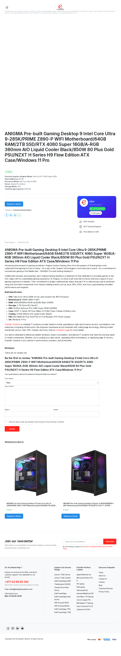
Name (7, 410)
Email (56, 410)
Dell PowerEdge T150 (62, 609)
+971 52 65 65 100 (98, 209)
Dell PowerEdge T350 (62, 612)
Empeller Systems (12, 324)
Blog (100, 585)
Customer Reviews (106, 588)
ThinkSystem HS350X (62, 584)
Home (101, 572)
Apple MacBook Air (84, 575)
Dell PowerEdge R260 (62, 581)
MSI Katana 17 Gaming (85, 603)
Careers (102, 582)
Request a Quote (14, 204)
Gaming (16, 210)
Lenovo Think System (62, 578)
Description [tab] (10, 242)
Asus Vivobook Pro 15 (85, 606)
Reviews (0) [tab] (23, 242)
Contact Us (103, 579)
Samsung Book (82, 590)
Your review (9, 386)
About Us (102, 576)
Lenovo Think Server (62, 575)
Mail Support (97, 213)
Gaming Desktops (25, 210)
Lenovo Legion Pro (84, 600)
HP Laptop (80, 584)
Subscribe (110, 541)
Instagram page (63, 330)
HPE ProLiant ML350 (61, 606)
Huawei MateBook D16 (85, 593)
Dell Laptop (81, 587)
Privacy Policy (104, 592)
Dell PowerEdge (60, 593)
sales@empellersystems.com (20, 589)
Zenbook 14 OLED (83, 609)
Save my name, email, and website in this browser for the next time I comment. (36, 422)
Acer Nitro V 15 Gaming (85, 597)
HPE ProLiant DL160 (61, 603)
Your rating (9, 378)
